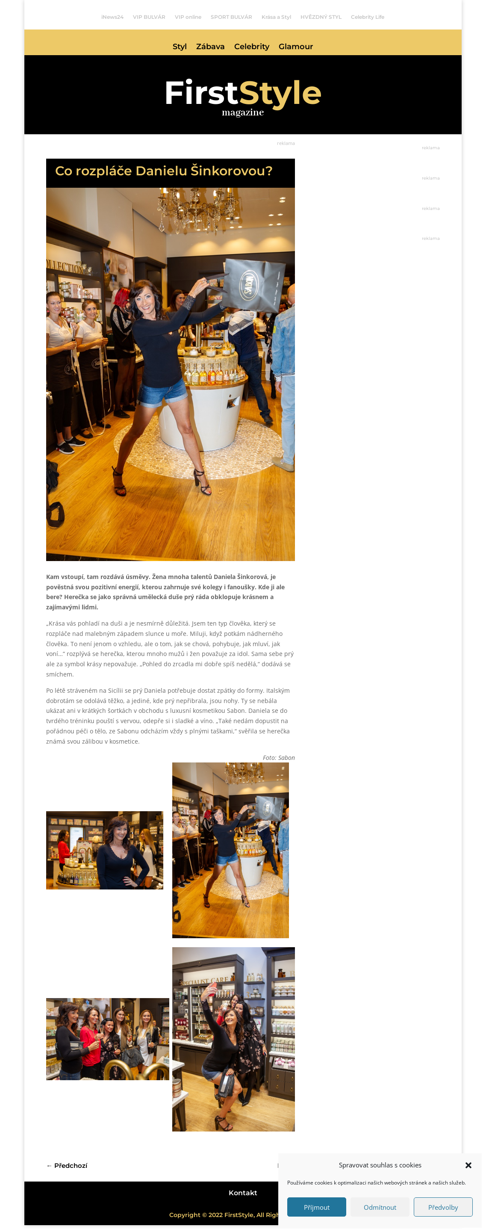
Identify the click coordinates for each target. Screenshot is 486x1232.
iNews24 (112, 17)
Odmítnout (380, 1207)
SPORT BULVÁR (231, 17)
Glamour (296, 47)
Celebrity (251, 47)
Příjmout (317, 1207)
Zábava (210, 47)
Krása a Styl (276, 17)
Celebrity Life (367, 17)
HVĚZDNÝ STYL (321, 17)
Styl (180, 47)
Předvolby (443, 1207)
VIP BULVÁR (149, 17)
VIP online (188, 17)
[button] (468, 1165)
